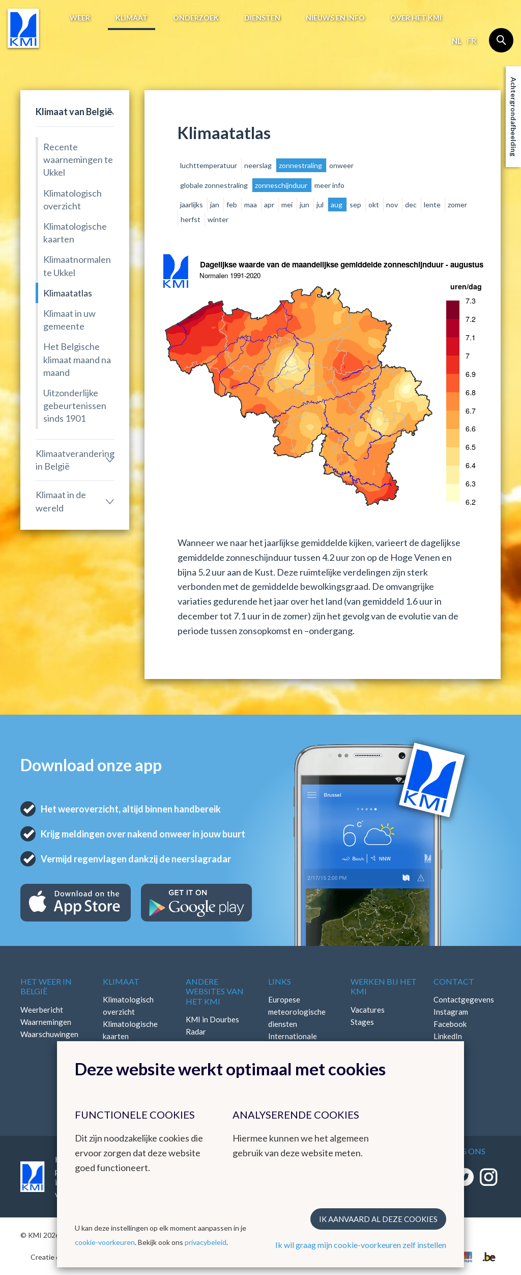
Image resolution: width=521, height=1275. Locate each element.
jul (320, 204)
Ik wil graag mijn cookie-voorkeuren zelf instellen (360, 1245)
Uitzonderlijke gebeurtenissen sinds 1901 (74, 405)
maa (251, 204)
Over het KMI (416, 17)
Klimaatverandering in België (75, 460)
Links (279, 981)
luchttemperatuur (209, 165)
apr (270, 204)
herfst (191, 219)
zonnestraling (301, 165)
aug (337, 204)
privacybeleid (205, 1242)
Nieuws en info (335, 17)
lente (433, 204)
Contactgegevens (463, 999)
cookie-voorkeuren (105, 1242)
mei (287, 204)
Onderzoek (196, 17)
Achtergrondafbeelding (513, 116)
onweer (341, 165)
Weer (80, 17)
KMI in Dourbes (212, 1019)
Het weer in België (46, 986)
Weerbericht (41, 1009)
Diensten (262, 17)
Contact (453, 981)
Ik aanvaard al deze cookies (378, 1219)
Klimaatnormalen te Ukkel (77, 266)
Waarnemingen (45, 1021)
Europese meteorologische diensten (297, 1011)
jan (215, 204)
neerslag (258, 165)
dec (411, 204)
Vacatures (368, 1009)
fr (471, 40)
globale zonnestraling (214, 185)
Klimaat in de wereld (61, 501)
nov (392, 204)
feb (232, 204)
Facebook (450, 1023)
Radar (196, 1031)
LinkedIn (447, 1036)
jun (305, 204)
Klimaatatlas (67, 293)
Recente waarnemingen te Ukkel (78, 159)
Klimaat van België (74, 111)
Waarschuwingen (49, 1034)
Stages (362, 1021)
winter (218, 219)
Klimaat (131, 17)
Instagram (450, 1011)
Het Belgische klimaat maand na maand (77, 359)
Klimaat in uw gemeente (69, 320)
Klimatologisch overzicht (72, 199)
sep (356, 204)
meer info (329, 185)
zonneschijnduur (282, 185)
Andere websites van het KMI (215, 991)
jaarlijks (192, 204)
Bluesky (446, 1048)
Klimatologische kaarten (75, 233)
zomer (457, 204)
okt (374, 204)
